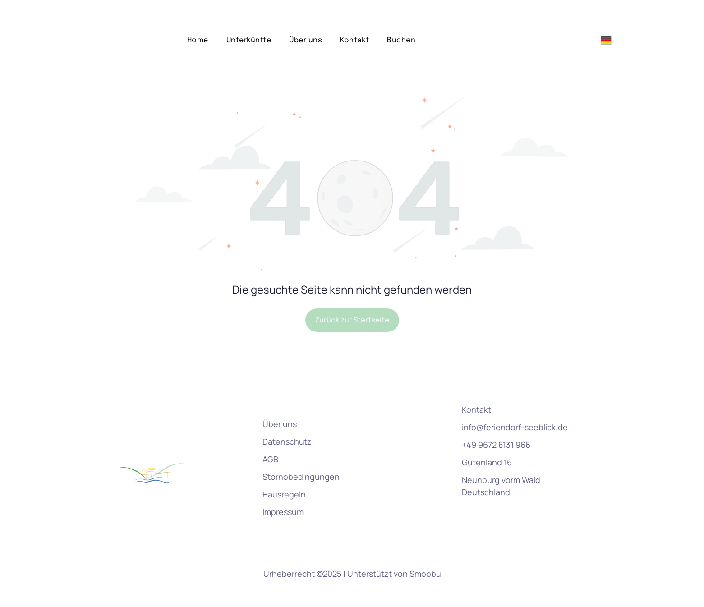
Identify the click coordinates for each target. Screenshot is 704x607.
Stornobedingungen (301, 454)
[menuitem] (197, 18)
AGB (270, 436)
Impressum (283, 489)
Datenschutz (287, 419)
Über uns (279, 401)
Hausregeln (284, 471)
